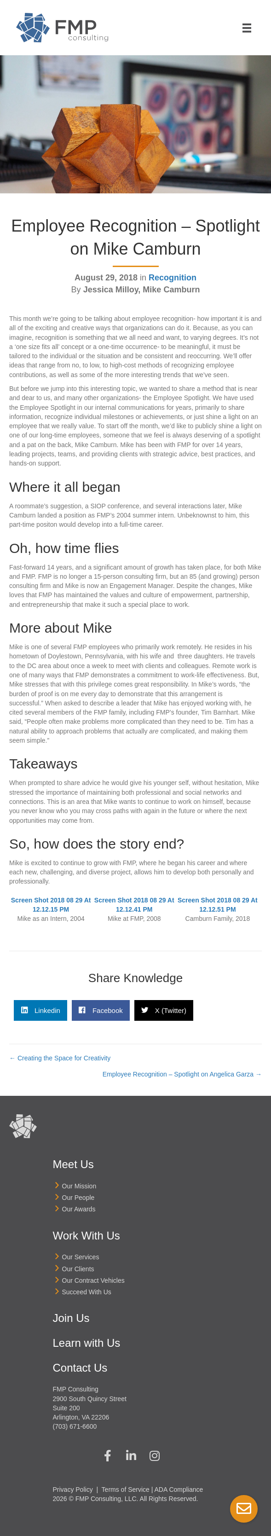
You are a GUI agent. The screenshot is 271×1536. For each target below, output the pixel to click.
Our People (78, 1197)
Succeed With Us (86, 1292)
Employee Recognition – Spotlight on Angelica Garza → (182, 1074)
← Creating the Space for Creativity (59, 1058)
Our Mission (79, 1186)
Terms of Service (126, 1489)
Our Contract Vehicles (93, 1280)
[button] (107, 1455)
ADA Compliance (179, 1489)
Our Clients (78, 1269)
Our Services (80, 1257)
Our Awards (79, 1209)
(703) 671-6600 (75, 1426)
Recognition (172, 277)
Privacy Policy (73, 1489)
